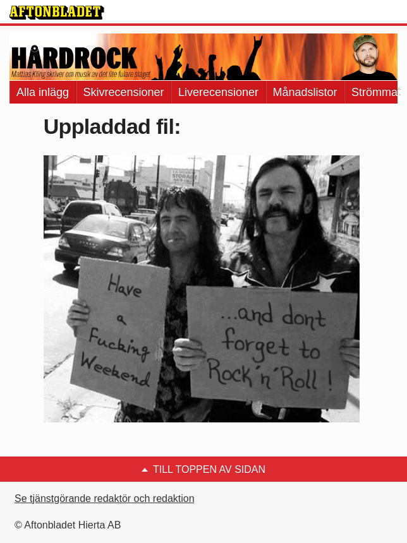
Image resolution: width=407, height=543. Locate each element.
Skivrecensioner (123, 92)
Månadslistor (305, 92)
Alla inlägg (42, 92)
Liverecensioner (218, 92)
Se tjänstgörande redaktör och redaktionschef (117, 498)
